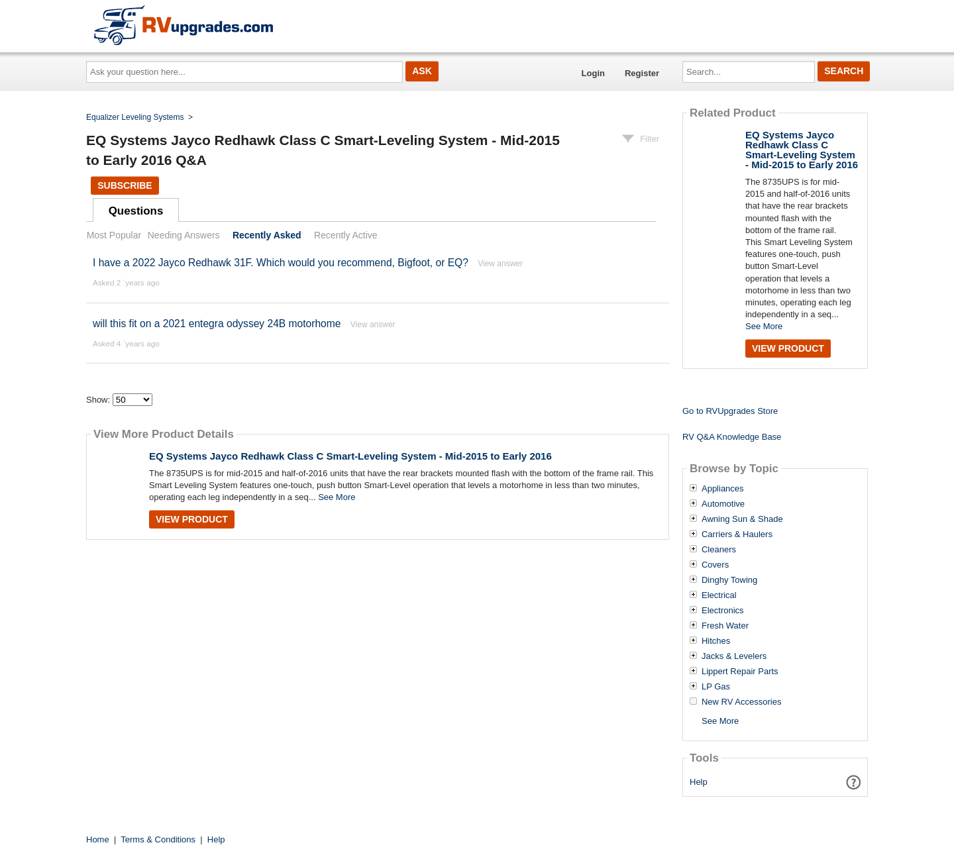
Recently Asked (267, 235)
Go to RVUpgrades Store (730, 411)
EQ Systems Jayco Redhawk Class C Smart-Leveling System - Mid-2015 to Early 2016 (350, 456)
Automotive (723, 504)
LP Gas (716, 686)
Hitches (716, 641)
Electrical (719, 595)
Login (593, 73)
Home (97, 839)
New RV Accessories (741, 702)
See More (336, 497)
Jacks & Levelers (734, 656)
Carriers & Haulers (737, 534)
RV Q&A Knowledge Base (731, 437)
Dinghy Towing (729, 580)
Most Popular (114, 235)
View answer (500, 263)
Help (699, 782)
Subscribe (124, 185)
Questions (136, 211)
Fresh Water (725, 626)
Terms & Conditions (158, 839)
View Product (192, 519)
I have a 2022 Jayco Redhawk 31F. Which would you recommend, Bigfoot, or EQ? (280, 262)
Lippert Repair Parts (740, 671)
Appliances (723, 488)
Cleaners (719, 549)
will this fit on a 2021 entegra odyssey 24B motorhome (217, 323)
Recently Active (346, 235)
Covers (715, 565)
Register (642, 73)
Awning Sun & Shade (742, 519)
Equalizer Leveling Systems (135, 117)
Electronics (723, 610)
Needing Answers (184, 235)
